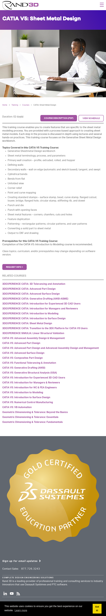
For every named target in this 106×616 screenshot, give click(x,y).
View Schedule (91, 118)
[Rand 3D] (20, 5)
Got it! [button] (97, 609)
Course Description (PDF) (58, 118)
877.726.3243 (30, 569)
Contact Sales (10, 569)
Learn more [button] (21, 610)
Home (4, 105)
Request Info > (14, 267)
